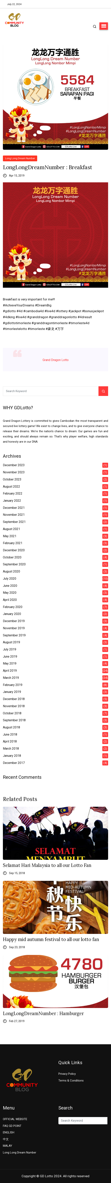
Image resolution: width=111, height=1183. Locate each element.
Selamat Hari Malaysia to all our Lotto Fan (47, 865)
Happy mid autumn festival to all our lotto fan (51, 939)
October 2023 (12, 479)
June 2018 (10, 734)
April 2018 (10, 741)
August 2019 (11, 642)
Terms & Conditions (71, 1080)
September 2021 (14, 522)
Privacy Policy (67, 1074)
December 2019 (14, 621)
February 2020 (12, 607)
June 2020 (10, 586)
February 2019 (12, 685)
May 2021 (9, 536)
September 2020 (14, 564)
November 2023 (14, 472)
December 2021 (14, 508)
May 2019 (9, 663)
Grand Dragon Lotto (56, 360)
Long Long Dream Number (20, 158)
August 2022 (11, 486)
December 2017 (14, 763)
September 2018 (14, 720)
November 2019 (14, 628)
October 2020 (12, 557)
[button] (103, 26)
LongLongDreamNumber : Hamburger (43, 1013)
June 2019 (10, 656)
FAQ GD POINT (12, 1126)
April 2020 (10, 600)
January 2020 (12, 614)
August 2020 (11, 571)
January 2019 (12, 692)
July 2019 (9, 649)
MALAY (7, 1145)
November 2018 (14, 706)
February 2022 (12, 493)
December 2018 (14, 699)
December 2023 (14, 465)
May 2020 (9, 592)
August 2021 (11, 529)
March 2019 (11, 678)
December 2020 (14, 550)
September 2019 (14, 635)
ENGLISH (8, 1132)
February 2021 (12, 543)
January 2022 (12, 500)
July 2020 (9, 578)
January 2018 (12, 756)
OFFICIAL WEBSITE (15, 1119)
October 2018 (12, 713)
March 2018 (11, 748)
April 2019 (10, 670)
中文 (6, 1139)
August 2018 (11, 727)
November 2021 (14, 515)
